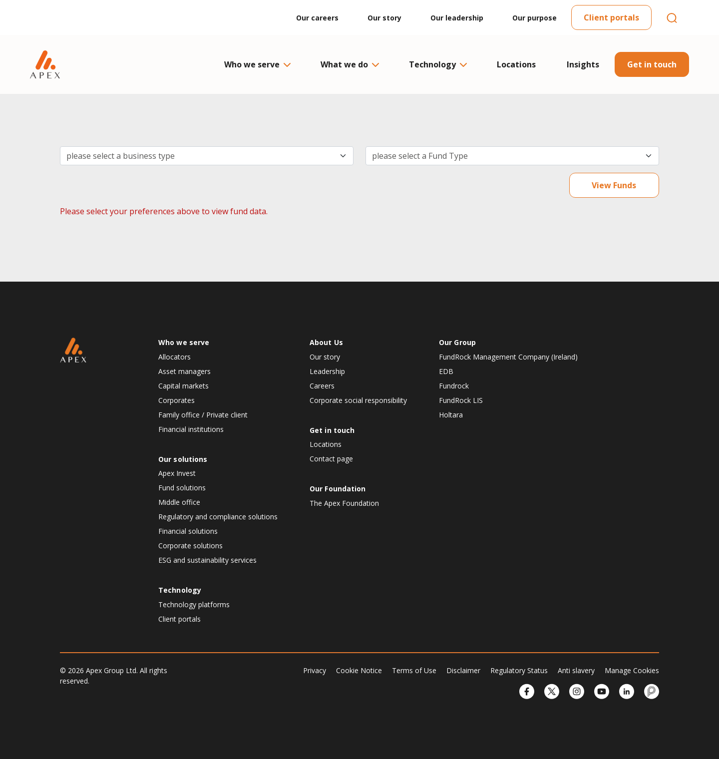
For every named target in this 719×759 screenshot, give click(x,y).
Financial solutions (188, 531)
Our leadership (456, 17)
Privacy (314, 670)
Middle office (179, 502)
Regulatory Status (519, 670)
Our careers (317, 17)
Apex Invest (177, 473)
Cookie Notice (359, 670)
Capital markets (183, 385)
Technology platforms (194, 604)
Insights (583, 64)
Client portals (611, 17)
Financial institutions (191, 429)
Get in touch (652, 64)
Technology (437, 64)
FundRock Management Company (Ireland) (508, 357)
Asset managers (184, 371)
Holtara (451, 414)
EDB (446, 371)
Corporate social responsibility (358, 400)
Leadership (327, 371)
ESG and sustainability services (207, 560)
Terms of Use (414, 670)
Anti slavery (576, 670)
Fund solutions (182, 487)
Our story (384, 17)
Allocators (174, 357)
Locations (516, 64)
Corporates (176, 400)
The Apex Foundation (344, 503)
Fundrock (454, 385)
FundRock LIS (461, 400)
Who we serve (257, 64)
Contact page (331, 458)
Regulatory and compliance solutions (218, 516)
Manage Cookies (632, 670)
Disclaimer (463, 670)
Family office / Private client (203, 414)
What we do (349, 64)
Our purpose (534, 17)
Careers (322, 385)
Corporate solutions (190, 545)
